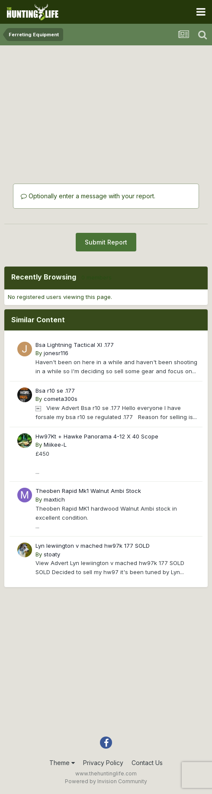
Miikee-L (55, 444)
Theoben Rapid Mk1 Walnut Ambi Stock (88, 490)
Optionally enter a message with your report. (88, 196)
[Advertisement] (106, 104)
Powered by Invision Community (106, 781)
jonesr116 (56, 352)
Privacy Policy (103, 762)
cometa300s (60, 398)
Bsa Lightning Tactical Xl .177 (74, 344)
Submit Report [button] (106, 242)
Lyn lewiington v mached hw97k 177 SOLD (92, 545)
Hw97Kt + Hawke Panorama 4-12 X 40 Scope (96, 436)
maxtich (54, 499)
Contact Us (147, 762)
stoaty (52, 554)
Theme (62, 762)
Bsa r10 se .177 (55, 390)
